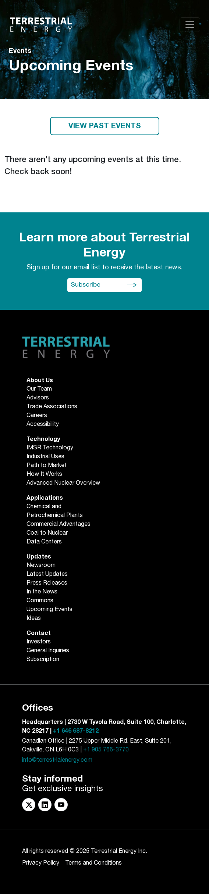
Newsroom (41, 565)
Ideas (33, 618)
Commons (39, 600)
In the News (41, 592)
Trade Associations (51, 406)
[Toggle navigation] (190, 24)
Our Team (39, 389)
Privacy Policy (40, 863)
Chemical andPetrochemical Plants (54, 511)
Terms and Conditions (93, 863)
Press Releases (46, 583)
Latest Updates (47, 574)
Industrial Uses (45, 456)
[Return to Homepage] (41, 25)
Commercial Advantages (58, 524)
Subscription (42, 659)
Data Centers (44, 542)
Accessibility (42, 424)
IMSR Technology (49, 448)
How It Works (44, 474)
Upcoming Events (49, 609)
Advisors (37, 398)
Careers (36, 415)
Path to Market (46, 465)
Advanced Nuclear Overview (63, 483)
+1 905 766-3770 (106, 749)
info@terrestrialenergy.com (57, 760)
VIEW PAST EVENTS (104, 126)
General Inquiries (47, 650)
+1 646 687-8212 (76, 731)
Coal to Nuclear (47, 533)
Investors (38, 642)
